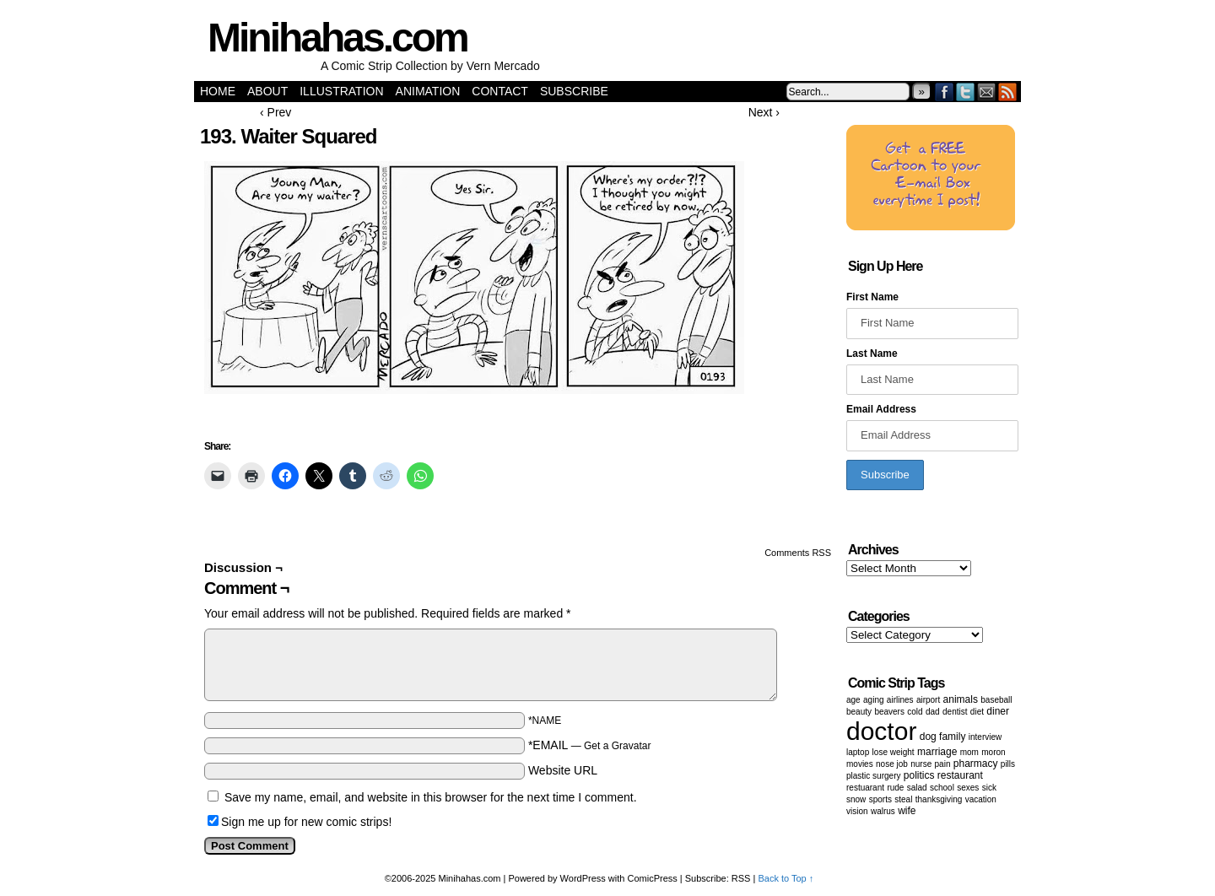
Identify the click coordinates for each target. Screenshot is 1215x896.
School (942, 787)
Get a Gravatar (617, 746)
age (853, 699)
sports (880, 799)
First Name (872, 297)
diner (997, 711)
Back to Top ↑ (785, 878)
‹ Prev (275, 112)
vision (857, 811)
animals (960, 699)
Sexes (968, 787)
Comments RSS (797, 553)
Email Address (881, 409)
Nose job (892, 764)
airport (928, 699)
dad (933, 711)
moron (993, 752)
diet (977, 711)
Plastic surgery (873, 775)
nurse (921, 764)
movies (859, 764)
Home (217, 91)
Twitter (965, 91)
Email (986, 91)
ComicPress (653, 878)
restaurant (960, 775)
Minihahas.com (337, 37)
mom (969, 752)
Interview (985, 737)
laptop (857, 752)
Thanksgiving (939, 799)
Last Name (872, 353)
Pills (1008, 764)
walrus (883, 811)
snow (856, 799)
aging (873, 699)
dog (928, 736)
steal (903, 799)
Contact (500, 91)
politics (919, 775)
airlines (900, 699)
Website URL (562, 770)
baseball (996, 699)
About (267, 91)
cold (914, 711)
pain (943, 764)
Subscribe (574, 91)
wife (906, 811)
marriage (937, 752)
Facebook (944, 91)
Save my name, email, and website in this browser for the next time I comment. (430, 797)
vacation (980, 799)
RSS (1007, 91)
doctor (881, 731)
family (952, 736)
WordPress (583, 878)
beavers (889, 711)
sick (989, 787)
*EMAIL (589, 745)
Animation (428, 91)
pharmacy (975, 763)
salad (917, 787)
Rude (895, 787)
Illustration (341, 91)
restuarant (865, 787)
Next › (764, 112)
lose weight (893, 752)
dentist (954, 711)
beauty (859, 711)
